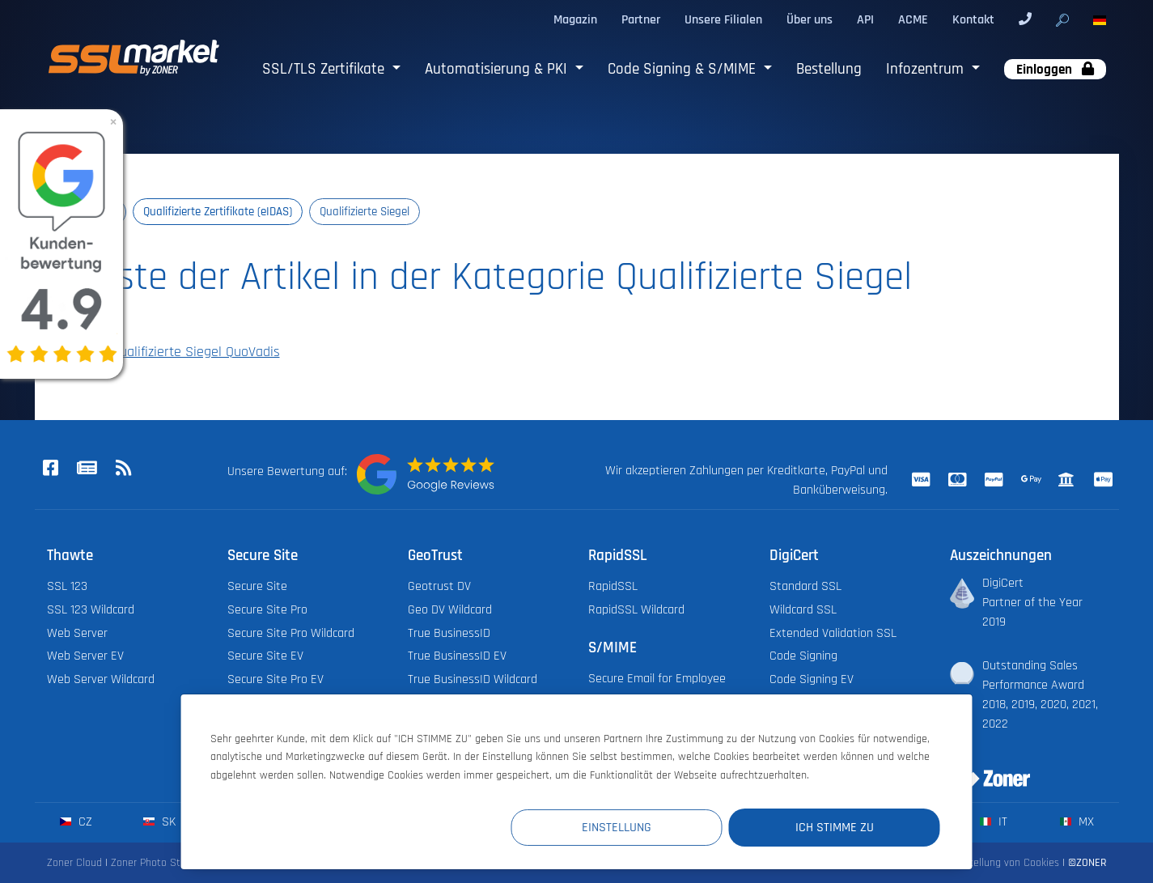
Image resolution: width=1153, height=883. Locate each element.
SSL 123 (67, 586)
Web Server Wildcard (101, 679)
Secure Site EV (265, 655)
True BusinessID (449, 633)
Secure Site (257, 586)
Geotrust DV (439, 586)
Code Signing (803, 655)
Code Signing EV (811, 679)
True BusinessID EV (457, 655)
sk (159, 821)
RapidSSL (613, 586)
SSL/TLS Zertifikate (325, 69)
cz (75, 821)
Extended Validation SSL (833, 633)
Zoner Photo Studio (155, 862)
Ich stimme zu (842, 827)
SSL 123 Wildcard (90, 609)
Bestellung (829, 69)
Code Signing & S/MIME (684, 69)
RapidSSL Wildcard (636, 609)
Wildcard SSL (803, 609)
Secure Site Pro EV (275, 679)
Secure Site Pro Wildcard (290, 633)
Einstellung (642, 827)
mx (1076, 821)
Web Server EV (85, 655)
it (993, 821)
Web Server (77, 633)
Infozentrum (927, 69)
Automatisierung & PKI (498, 69)
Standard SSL (805, 586)
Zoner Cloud (74, 862)
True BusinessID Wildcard (472, 679)
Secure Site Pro (267, 609)
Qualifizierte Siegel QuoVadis (185, 352)
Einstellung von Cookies (1005, 862)
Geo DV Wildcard (450, 609)
